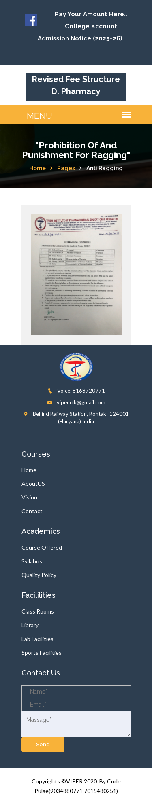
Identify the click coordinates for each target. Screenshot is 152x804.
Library (30, 625)
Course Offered (41, 547)
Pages (66, 168)
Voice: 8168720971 (76, 390)
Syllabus (31, 561)
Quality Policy (38, 574)
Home (37, 168)
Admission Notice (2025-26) (80, 38)
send (43, 744)
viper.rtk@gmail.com (76, 402)
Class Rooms (37, 611)
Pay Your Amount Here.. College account (91, 20)
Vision (29, 497)
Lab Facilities (37, 638)
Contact (32, 511)
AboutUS (33, 483)
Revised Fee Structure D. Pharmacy (76, 85)
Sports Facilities (41, 652)
